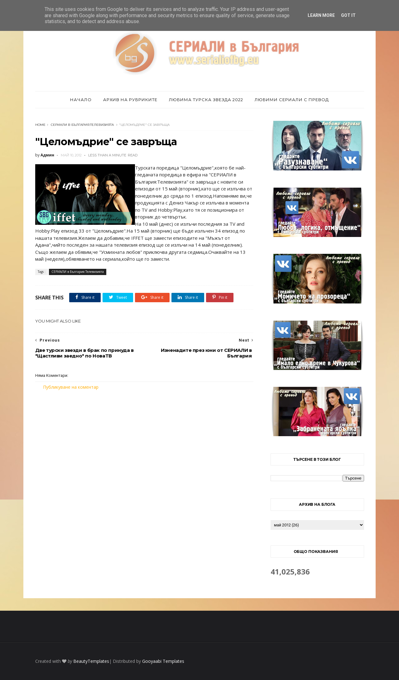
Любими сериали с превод (292, 99)
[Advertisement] (144, 442)
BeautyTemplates (91, 661)
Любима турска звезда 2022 (206, 99)
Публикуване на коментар (71, 387)
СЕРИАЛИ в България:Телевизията (82, 125)
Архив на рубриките (130, 99)
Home (40, 125)
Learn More (321, 15)
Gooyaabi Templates (163, 661)
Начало (81, 99)
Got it (348, 15)
